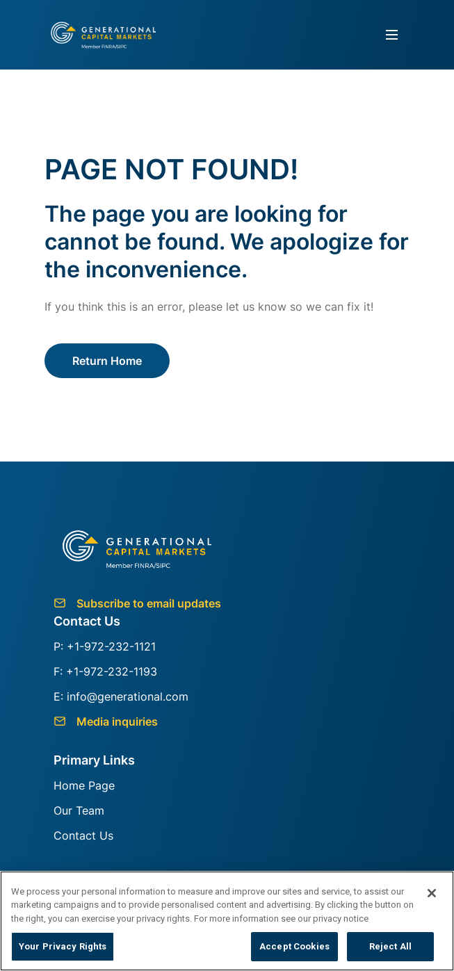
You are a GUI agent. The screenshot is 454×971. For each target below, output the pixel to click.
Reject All (390, 946)
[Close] (431, 893)
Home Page (84, 785)
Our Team (79, 810)
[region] (227, 921)
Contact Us (83, 835)
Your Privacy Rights (62, 946)
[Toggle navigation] (391, 35)
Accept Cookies (294, 946)
